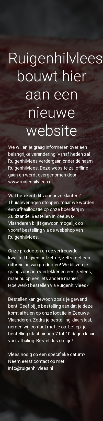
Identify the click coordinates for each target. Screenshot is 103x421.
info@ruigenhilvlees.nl (30, 368)
